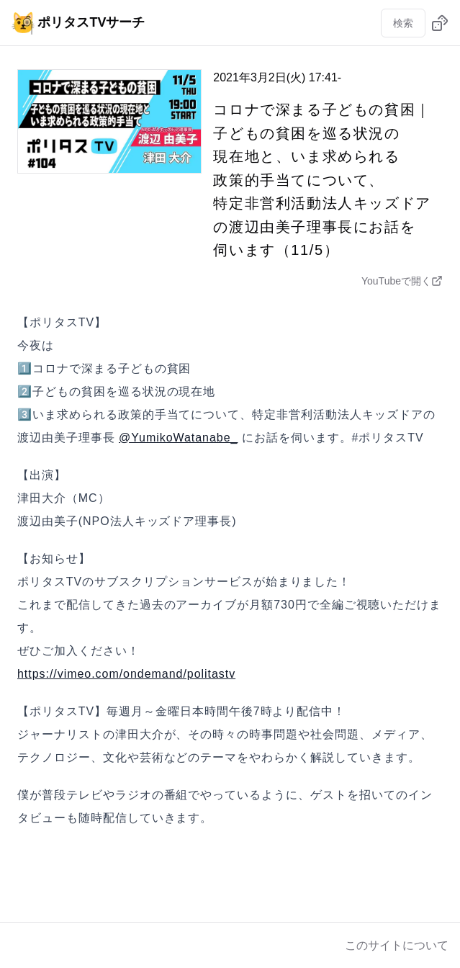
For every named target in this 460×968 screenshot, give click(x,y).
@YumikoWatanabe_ (178, 437)
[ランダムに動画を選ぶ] (439, 23)
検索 (403, 23)
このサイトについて (396, 945)
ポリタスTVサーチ (78, 22)
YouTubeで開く (402, 281)
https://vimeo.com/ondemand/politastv (126, 674)
